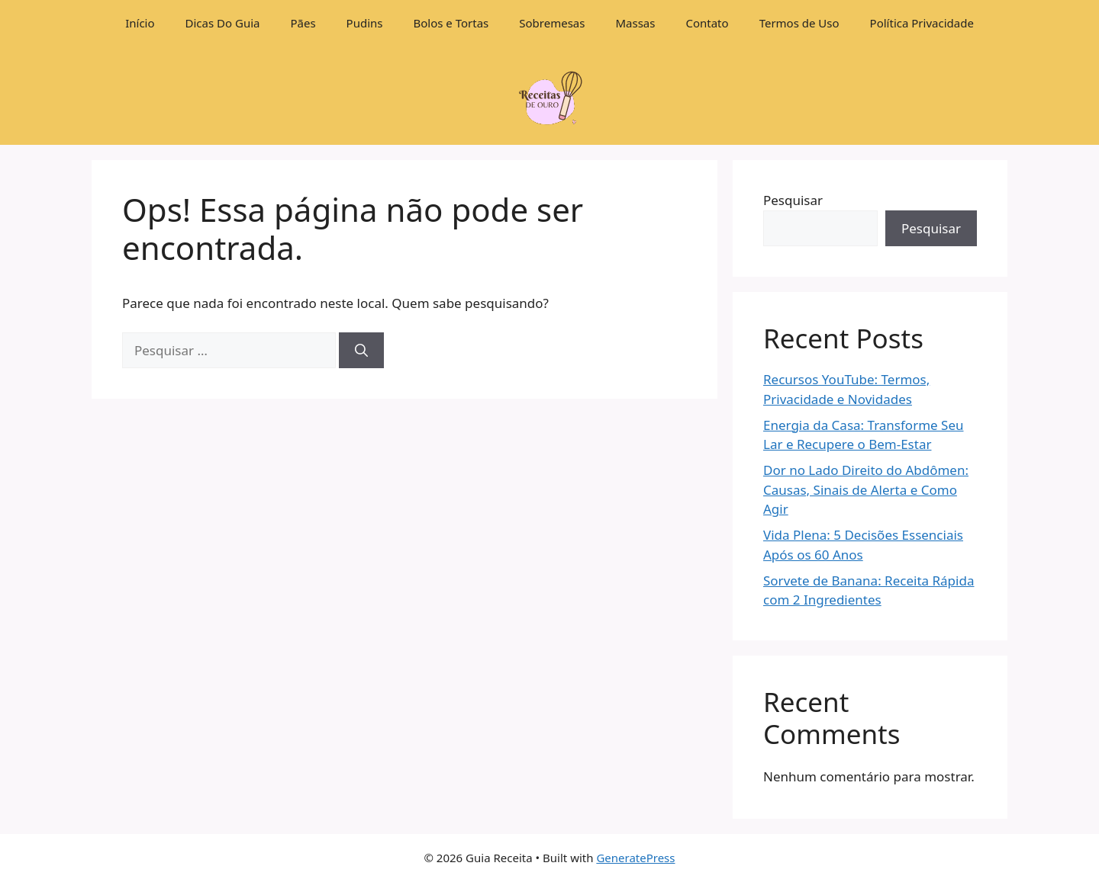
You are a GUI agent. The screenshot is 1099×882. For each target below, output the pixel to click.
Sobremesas (552, 22)
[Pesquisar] (361, 350)
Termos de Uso (799, 22)
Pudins (364, 22)
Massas (635, 22)
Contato (706, 22)
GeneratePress (635, 857)
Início (139, 22)
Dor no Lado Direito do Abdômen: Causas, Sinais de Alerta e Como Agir (865, 489)
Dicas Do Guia (222, 22)
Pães (302, 22)
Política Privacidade (922, 22)
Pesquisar (793, 200)
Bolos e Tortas (451, 22)
